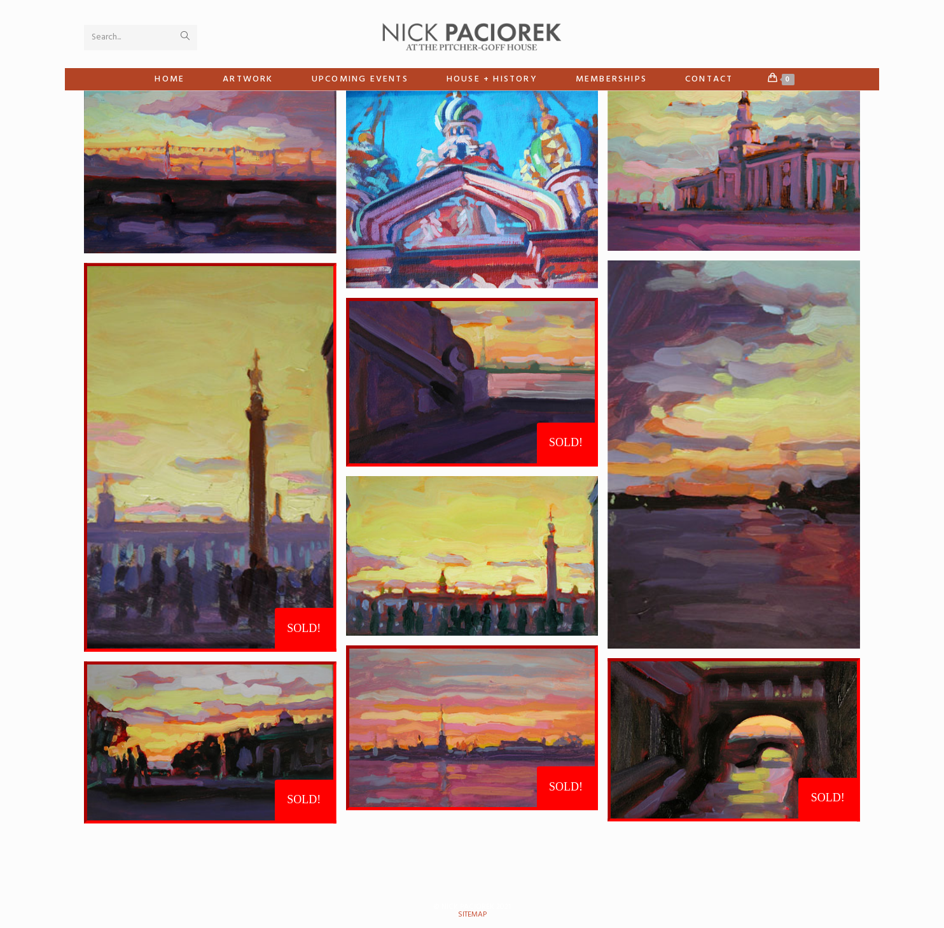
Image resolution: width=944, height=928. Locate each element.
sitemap (472, 914)
